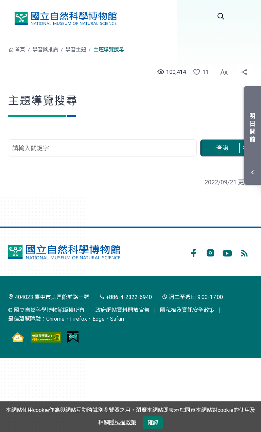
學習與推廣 (45, 50)
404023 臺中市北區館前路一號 (48, 297)
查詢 (222, 147)
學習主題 (76, 50)
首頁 (20, 50)
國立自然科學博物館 (66, 18)
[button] (197, 72)
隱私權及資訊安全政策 (187, 310)
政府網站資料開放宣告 (122, 310)
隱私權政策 (122, 422)
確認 (152, 422)
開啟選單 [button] (244, 16)
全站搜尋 (221, 16)
